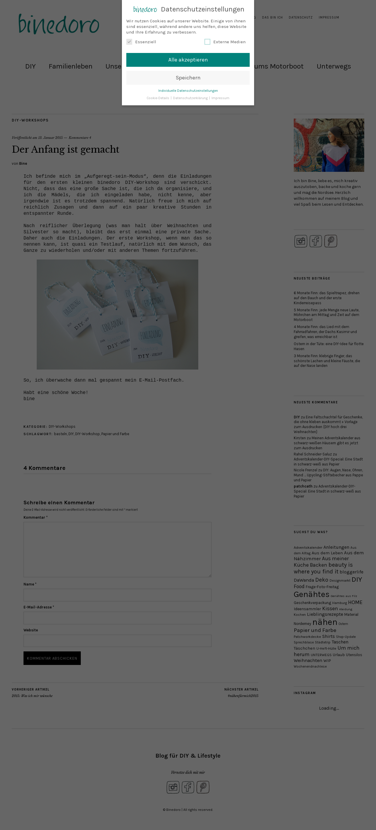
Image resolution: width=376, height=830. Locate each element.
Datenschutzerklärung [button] (191, 97)
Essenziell (141, 41)
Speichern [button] (188, 77)
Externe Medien (225, 41)
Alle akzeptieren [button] (188, 59)
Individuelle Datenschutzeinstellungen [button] (188, 90)
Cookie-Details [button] (158, 97)
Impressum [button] (220, 97)
